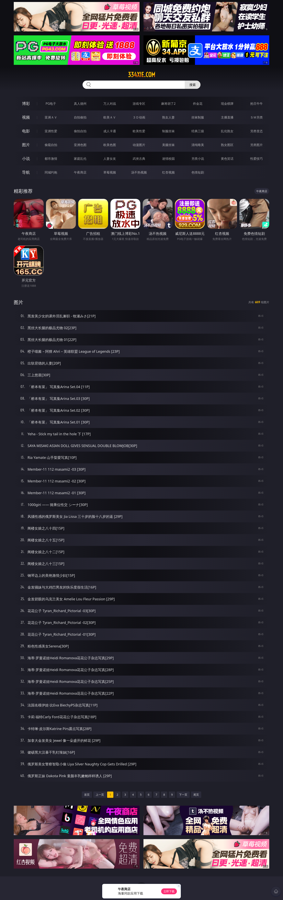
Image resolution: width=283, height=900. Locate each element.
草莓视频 (109, 172)
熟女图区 (227, 145)
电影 (26, 131)
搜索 (192, 85)
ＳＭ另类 (256, 117)
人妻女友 (109, 158)
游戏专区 (139, 103)
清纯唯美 (197, 145)
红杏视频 (168, 172)
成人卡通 (109, 131)
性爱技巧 (256, 158)
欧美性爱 (139, 131)
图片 (26, 144)
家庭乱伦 (80, 158)
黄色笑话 (227, 158)
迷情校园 (168, 158)
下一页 (183, 794)
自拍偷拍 (80, 117)
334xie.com (141, 75)
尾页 (196, 794)
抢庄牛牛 (256, 103)
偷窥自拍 (51, 145)
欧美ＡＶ (109, 117)
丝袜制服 (197, 117)
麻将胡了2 (168, 103)
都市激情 (51, 158)
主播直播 (227, 117)
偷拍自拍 (80, 131)
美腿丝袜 (168, 145)
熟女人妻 (168, 117)
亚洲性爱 (51, 131)
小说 (26, 158)
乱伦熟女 (227, 131)
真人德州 (80, 103)
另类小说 (197, 158)
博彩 (26, 103)
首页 (87, 794)
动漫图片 (139, 145)
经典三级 (197, 131)
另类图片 (256, 145)
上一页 (100, 794)
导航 (26, 172)
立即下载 (169, 891)
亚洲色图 (80, 145)
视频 (26, 117)
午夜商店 (80, 172)
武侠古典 (139, 158)
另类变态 (256, 131)
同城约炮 (51, 172)
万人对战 (109, 103)
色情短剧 (197, 172)
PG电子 (51, 103)
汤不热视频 (139, 172)
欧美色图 (109, 145)
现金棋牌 (227, 103)
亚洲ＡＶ (51, 117)
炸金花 (197, 103)
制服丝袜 (168, 131)
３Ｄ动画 (139, 117)
